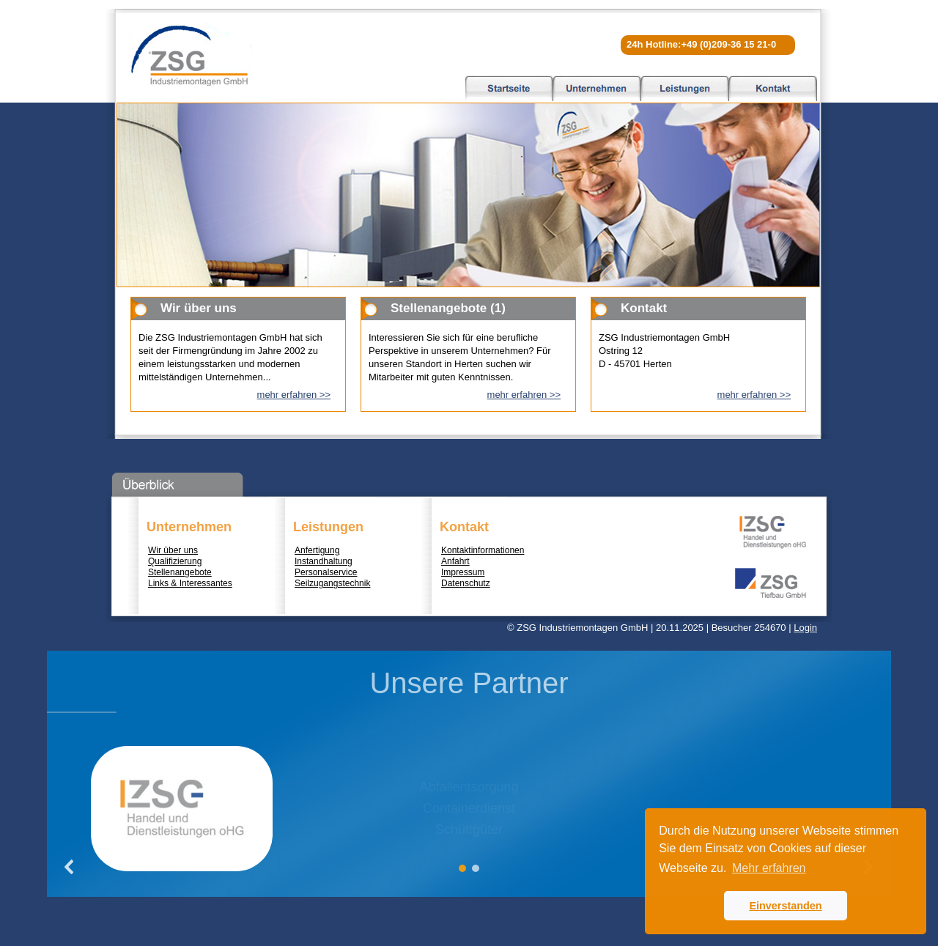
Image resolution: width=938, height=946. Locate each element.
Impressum (462, 572)
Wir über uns (173, 550)
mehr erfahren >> (293, 394)
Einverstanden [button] (785, 906)
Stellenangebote (180, 572)
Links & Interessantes (190, 583)
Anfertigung (317, 550)
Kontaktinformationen (482, 550)
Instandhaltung (323, 561)
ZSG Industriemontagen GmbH (189, 55)
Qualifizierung (175, 561)
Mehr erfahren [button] (769, 868)
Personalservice (326, 572)
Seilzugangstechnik (332, 583)
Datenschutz (465, 583)
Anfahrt (455, 561)
